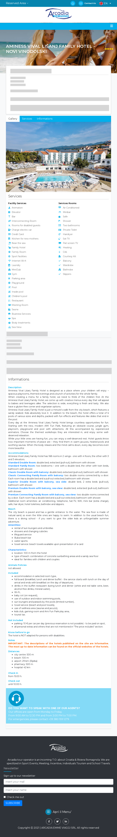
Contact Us (90, 3)
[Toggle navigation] (112, 26)
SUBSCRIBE (13, 803)
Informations (44, 118)
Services (27, 118)
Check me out (15, 797)
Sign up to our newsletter (19, 775)
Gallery (12, 118)
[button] (104, 3)
